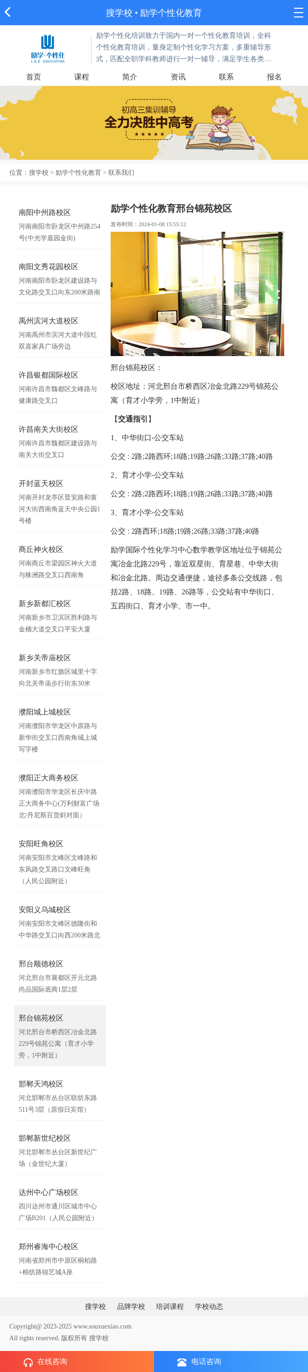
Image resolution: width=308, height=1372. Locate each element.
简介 (129, 77)
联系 (226, 77)
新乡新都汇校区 (45, 603)
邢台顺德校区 (41, 964)
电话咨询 (199, 1362)
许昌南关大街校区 (48, 429)
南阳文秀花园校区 (48, 267)
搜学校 (119, 13)
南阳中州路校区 (45, 212)
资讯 (178, 77)
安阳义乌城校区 (45, 910)
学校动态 (209, 1306)
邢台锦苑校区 (41, 1018)
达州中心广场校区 (48, 1192)
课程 (81, 77)
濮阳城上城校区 (45, 712)
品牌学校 (131, 1306)
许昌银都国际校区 (48, 375)
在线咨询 (45, 1362)
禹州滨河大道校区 (48, 321)
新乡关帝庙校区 (45, 658)
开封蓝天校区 (41, 483)
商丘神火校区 (41, 549)
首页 (33, 77)
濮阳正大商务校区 (48, 778)
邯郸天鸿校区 (41, 1084)
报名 (274, 77)
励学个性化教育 (171, 13)
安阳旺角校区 (41, 844)
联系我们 (121, 172)
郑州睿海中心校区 (48, 1247)
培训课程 (170, 1306)
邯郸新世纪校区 (45, 1138)
